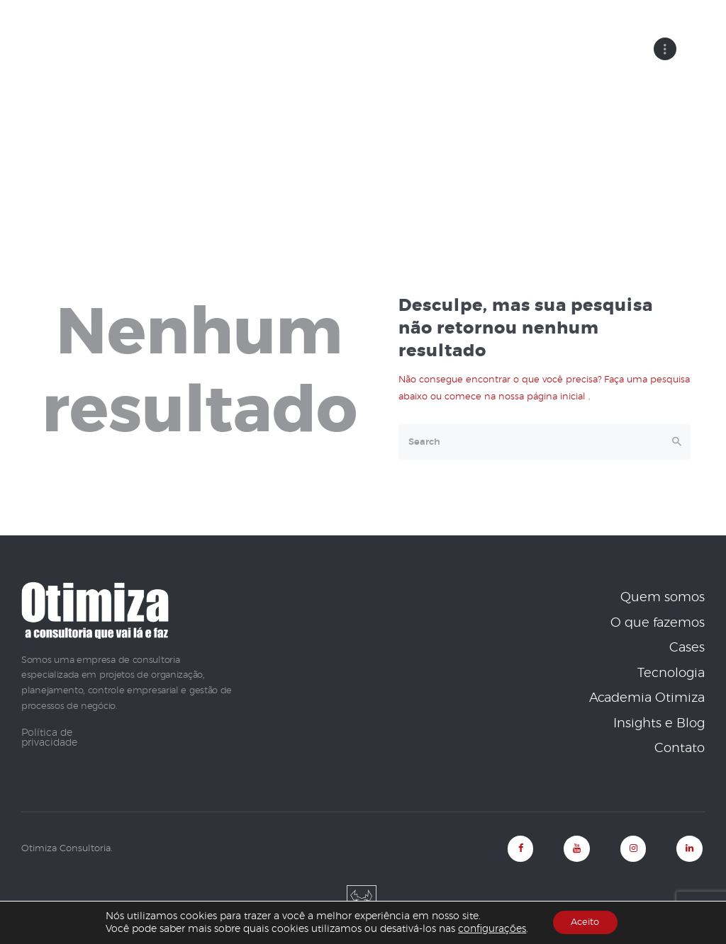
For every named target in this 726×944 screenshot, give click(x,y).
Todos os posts (382, 138)
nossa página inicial (543, 397)
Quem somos (662, 597)
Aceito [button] (585, 922)
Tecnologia (671, 672)
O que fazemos (657, 622)
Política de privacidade (49, 737)
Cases (687, 648)
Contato (679, 748)
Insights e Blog (659, 723)
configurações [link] (488, 928)
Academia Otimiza (647, 698)
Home (309, 138)
